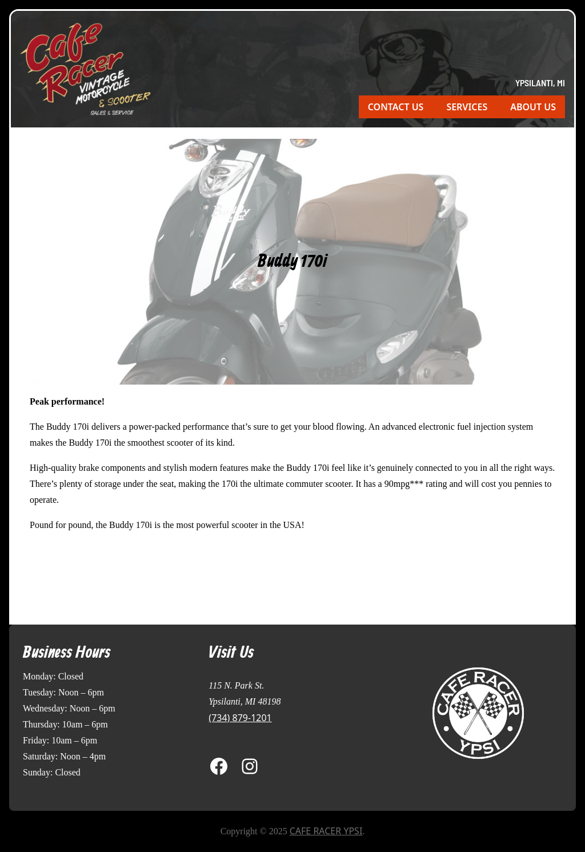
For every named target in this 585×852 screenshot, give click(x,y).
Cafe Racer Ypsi (326, 831)
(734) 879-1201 (240, 717)
